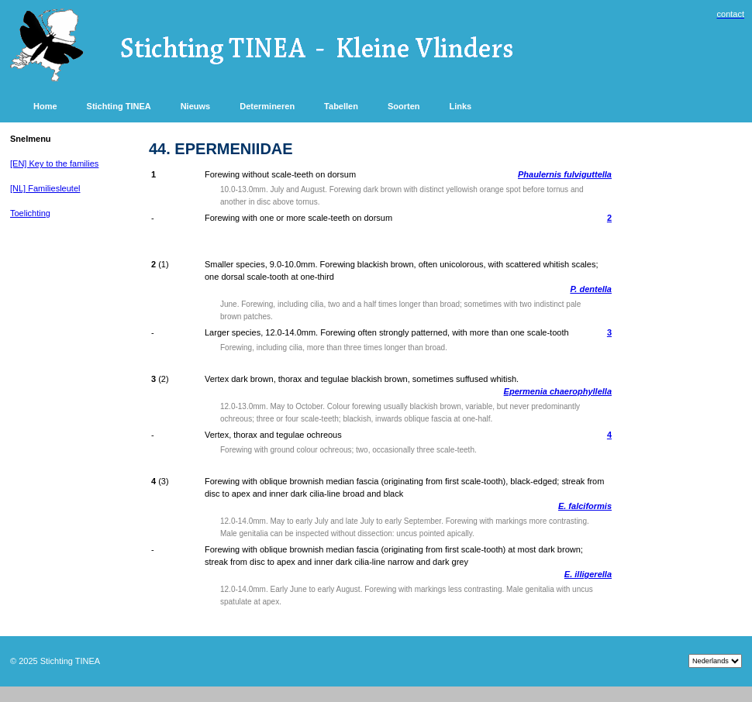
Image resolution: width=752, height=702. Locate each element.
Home (45, 106)
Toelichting (30, 213)
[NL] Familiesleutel (45, 188)
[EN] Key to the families (54, 163)
